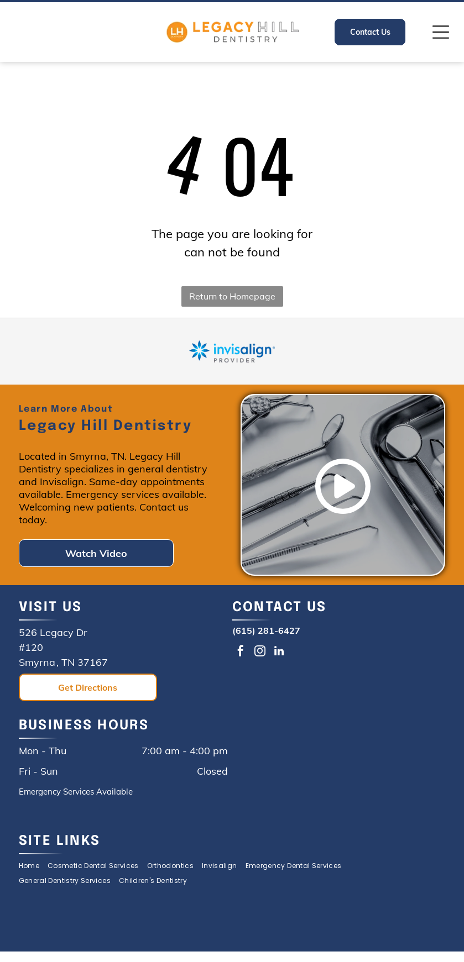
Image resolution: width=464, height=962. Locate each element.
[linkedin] (279, 652)
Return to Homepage (232, 296)
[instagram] (260, 652)
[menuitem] (33, 866)
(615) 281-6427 (266, 630)
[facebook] (240, 652)
